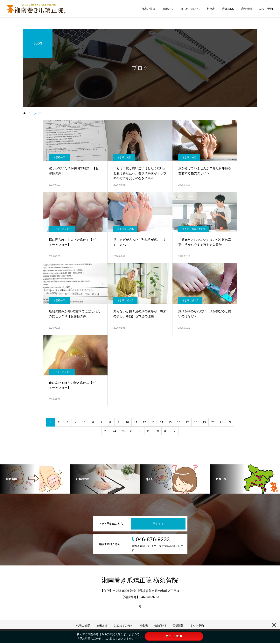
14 (161, 422)
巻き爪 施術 (124, 157)
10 (127, 422)
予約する (158, 523)
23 (106, 431)
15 (170, 422)
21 (221, 422)
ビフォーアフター (61, 229)
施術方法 (167, 8)
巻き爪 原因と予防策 (194, 229)
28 (148, 431)
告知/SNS (228, 8)
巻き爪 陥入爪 (125, 300)
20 (212, 422)
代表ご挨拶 (148, 8)
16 (178, 422)
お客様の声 (59, 157)
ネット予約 (266, 8)
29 (157, 431)
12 (144, 422)
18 (195, 422)
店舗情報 (246, 8)
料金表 (211, 8)
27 (140, 431)
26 (131, 431)
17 (187, 422)
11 (135, 422)
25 (123, 431)
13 (153, 422)
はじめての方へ (190, 8)
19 (204, 422)
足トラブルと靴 (125, 229)
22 (230, 422)
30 (165, 431)
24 (114, 431)
